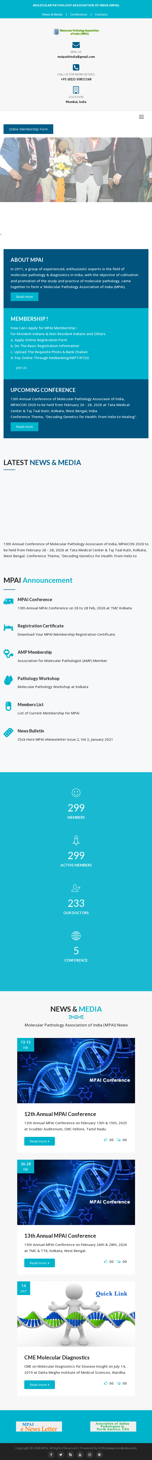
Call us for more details (76, 74)
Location (76, 97)
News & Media (52, 14)
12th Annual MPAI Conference (60, 1114)
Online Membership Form (28, 129)
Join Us (21, 367)
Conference (78, 14)
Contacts (101, 14)
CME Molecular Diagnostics (57, 1357)
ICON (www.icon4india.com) (117, 1448)
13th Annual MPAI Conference (60, 1236)
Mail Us (76, 52)
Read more (24, 296)
